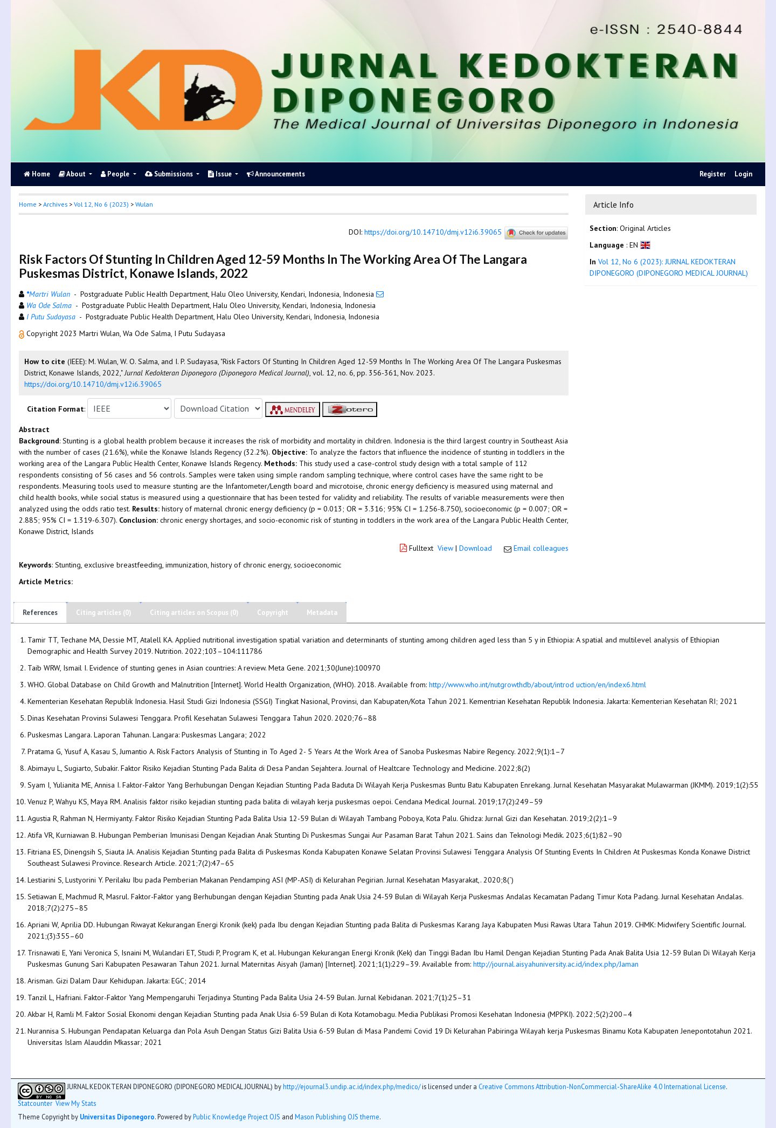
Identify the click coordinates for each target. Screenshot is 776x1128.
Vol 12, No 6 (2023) (101, 204)
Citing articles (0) (103, 612)
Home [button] (28, 204)
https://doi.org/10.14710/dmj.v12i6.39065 (433, 232)
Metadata (322, 612)
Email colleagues (541, 548)
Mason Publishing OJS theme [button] (337, 1116)
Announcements (276, 174)
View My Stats (76, 1103)
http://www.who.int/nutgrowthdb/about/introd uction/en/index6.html (537, 684)
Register (712, 174)
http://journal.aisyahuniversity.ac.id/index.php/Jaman (556, 964)
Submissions (170, 174)
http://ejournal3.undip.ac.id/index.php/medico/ (351, 1086)
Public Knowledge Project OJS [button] (236, 1116)
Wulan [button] (144, 204)
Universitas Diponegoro (117, 1116)
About (73, 174)
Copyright (272, 612)
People (116, 174)
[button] (22, 333)
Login (743, 174)
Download (475, 548)
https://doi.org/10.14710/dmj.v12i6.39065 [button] (93, 384)
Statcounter (35, 1103)
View (445, 548)
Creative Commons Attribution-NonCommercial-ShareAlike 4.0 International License (602, 1086)
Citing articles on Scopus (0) (194, 612)
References (40, 612)
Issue (220, 174)
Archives (55, 204)
